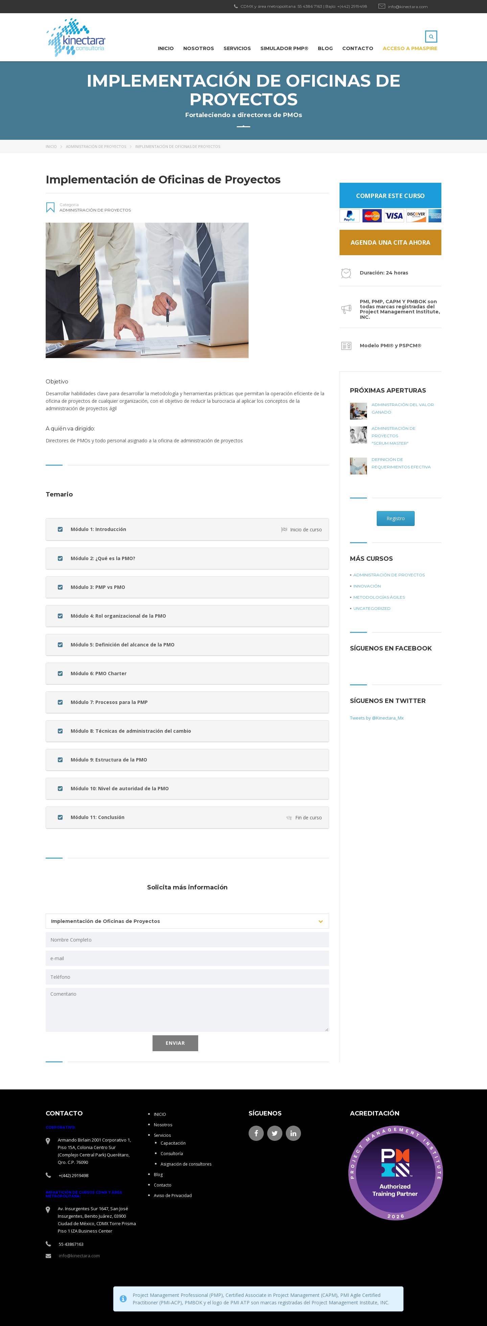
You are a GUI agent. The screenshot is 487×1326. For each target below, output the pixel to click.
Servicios (237, 48)
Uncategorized (372, 608)
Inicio (51, 146)
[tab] (187, 529)
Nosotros (198, 48)
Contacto (357, 48)
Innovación (367, 586)
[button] (187, 529)
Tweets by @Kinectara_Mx (377, 718)
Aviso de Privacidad (173, 1195)
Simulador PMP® (284, 48)
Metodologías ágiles (379, 597)
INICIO (166, 48)
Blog (325, 48)
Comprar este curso (390, 196)
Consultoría (172, 1153)
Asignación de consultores (186, 1164)
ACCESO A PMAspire (410, 48)
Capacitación (173, 1143)
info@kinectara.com (408, 6)
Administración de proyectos (96, 146)
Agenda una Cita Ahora (390, 242)
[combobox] (187, 921)
